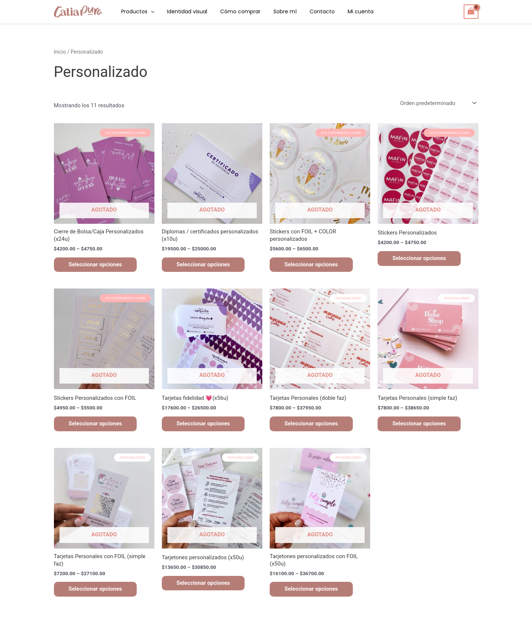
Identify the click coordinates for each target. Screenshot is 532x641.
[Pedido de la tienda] (438, 103)
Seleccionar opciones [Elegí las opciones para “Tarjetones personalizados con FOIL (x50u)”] (311, 589)
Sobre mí (276, 11)
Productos (136, 11)
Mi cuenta (346, 11)
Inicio (60, 52)
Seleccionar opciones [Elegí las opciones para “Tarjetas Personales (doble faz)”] (311, 423)
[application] (149, 11)
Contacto (310, 11)
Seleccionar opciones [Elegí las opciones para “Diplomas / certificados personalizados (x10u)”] (203, 264)
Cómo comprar (234, 11)
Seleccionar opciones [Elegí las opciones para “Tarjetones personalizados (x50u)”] (203, 583)
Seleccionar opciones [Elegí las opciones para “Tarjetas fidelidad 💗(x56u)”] (203, 423)
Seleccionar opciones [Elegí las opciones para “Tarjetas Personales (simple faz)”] (419, 423)
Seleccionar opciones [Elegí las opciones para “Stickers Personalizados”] (419, 258)
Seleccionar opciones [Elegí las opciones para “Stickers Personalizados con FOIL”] (95, 423)
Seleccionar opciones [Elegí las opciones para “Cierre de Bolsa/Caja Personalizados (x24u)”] (95, 264)
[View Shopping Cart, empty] (471, 11)
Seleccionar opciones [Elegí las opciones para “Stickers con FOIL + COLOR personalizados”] (311, 264)
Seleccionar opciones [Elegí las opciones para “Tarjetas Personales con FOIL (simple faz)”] (95, 589)
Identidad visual (183, 11)
